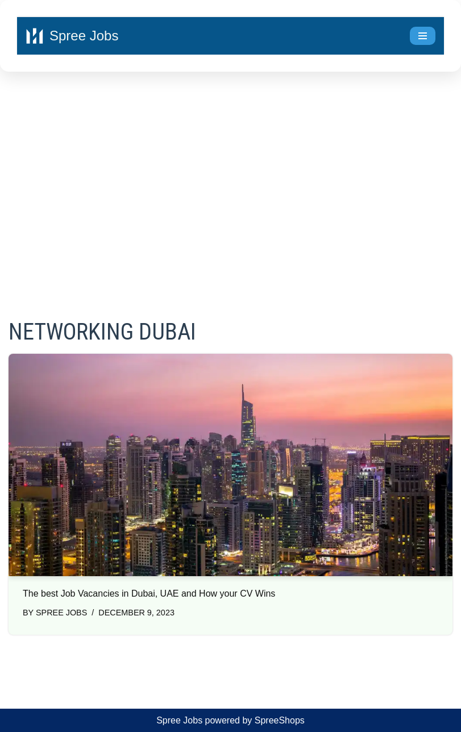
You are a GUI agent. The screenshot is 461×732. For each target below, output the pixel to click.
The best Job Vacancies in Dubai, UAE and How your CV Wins (149, 593)
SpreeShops (280, 720)
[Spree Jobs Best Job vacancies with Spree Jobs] (72, 36)
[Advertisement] (230, 179)
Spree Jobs (61, 612)
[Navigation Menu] (422, 36)
